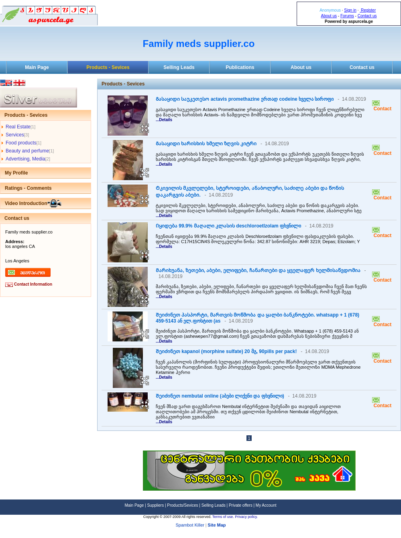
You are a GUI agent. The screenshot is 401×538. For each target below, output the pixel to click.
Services (15, 135)
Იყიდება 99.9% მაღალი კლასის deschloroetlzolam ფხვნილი (228, 226)
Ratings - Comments (28, 188)
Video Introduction (26, 203)
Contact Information (33, 284)
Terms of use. (223, 517)
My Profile (16, 173)
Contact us (367, 16)
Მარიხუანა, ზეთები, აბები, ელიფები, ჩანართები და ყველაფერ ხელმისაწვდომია (258, 270)
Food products (21, 143)
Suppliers (155, 505)
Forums (347, 16)
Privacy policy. (246, 517)
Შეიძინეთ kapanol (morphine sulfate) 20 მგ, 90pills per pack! (226, 351)
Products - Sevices (107, 67)
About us (329, 16)
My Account (266, 505)
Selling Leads (178, 67)
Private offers (240, 505)
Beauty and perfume (27, 151)
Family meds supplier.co (199, 43)
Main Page (37, 67)
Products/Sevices (182, 505)
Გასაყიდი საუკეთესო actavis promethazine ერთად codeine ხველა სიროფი (245, 99)
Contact (381, 109)
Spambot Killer (189, 527)
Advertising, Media (25, 159)
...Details (164, 120)
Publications (240, 67)
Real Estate (18, 127)
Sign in (350, 10)
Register (368, 10)
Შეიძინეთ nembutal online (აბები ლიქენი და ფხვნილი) (220, 396)
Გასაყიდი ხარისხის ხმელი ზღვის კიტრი (206, 143)
